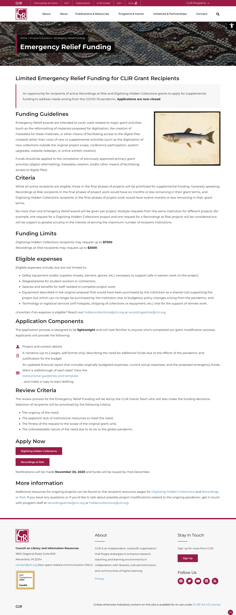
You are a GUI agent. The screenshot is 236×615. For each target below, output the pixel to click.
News (64, 13)
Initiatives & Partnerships (170, 14)
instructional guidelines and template (50, 376)
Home (23, 38)
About (47, 14)
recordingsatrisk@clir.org (147, 312)
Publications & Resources (93, 14)
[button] (231, 25)
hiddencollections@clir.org (104, 312)
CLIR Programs (198, 3)
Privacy (99, 578)
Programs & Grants (131, 14)
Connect (202, 14)
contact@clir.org (27, 564)
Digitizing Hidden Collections (173, 492)
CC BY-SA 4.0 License (206, 604)
